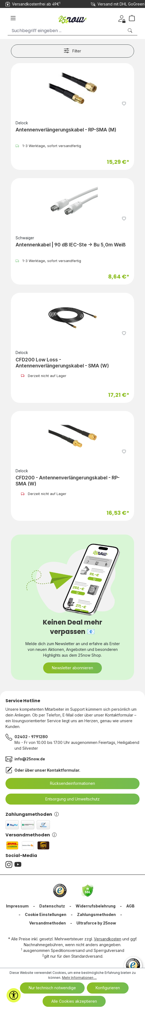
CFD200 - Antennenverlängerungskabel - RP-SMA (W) (68, 481)
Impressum (17, 906)
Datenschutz (52, 906)
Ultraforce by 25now (96, 923)
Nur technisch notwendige (52, 987)
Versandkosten (107, 939)
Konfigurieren (108, 987)
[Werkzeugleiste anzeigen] (14, 995)
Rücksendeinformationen (69, 783)
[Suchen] (130, 30)
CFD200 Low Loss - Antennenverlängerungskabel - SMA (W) (62, 363)
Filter (72, 50)
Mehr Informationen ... (79, 978)
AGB (130, 906)
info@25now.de (29, 759)
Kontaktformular (63, 770)
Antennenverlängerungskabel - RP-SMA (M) (66, 130)
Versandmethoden (31, 835)
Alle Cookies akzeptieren (74, 1001)
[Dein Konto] (122, 18)
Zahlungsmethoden (32, 814)
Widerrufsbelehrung (96, 906)
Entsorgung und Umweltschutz (69, 799)
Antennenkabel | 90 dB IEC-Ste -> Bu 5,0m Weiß (71, 245)
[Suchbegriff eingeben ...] (66, 30)
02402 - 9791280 (31, 736)
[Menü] (13, 18)
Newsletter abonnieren (72, 667)
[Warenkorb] (134, 18)
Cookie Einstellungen (45, 914)
